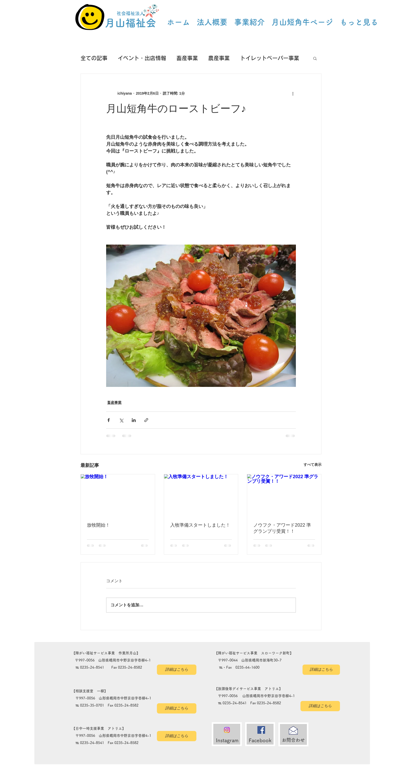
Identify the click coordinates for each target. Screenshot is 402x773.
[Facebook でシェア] (108, 420)
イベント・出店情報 (142, 58)
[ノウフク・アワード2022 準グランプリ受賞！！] (284, 495)
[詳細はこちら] (176, 670)
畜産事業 (187, 58)
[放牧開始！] (118, 495)
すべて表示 (312, 465)
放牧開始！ (98, 525)
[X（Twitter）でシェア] (121, 420)
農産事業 (219, 58)
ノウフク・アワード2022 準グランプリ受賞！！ (282, 528)
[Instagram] (227, 730)
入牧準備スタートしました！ (200, 525)
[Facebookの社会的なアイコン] (261, 730)
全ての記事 (94, 58)
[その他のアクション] (293, 93)
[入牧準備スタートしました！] (201, 495)
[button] (315, 58)
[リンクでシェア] (146, 420)
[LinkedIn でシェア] (133, 420)
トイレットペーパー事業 (269, 58)
